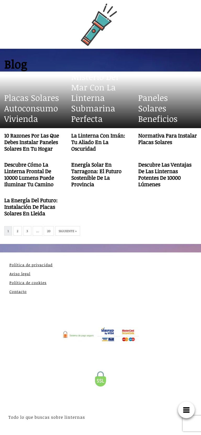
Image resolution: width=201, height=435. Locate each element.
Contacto (18, 291)
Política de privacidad (31, 264)
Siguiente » (68, 231)
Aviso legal (19, 273)
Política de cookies (28, 282)
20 (49, 231)
